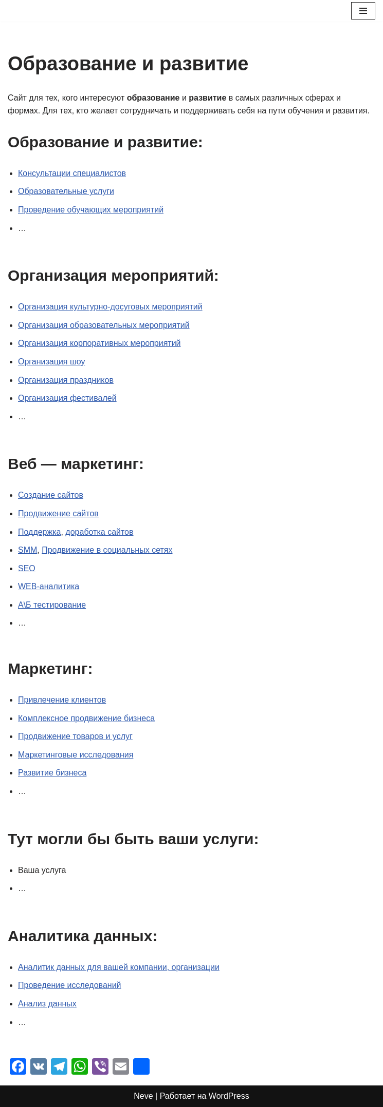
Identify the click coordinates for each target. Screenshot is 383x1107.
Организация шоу (51, 361)
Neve (143, 1096)
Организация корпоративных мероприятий (99, 343)
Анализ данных (47, 1003)
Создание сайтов (50, 495)
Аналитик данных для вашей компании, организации (119, 967)
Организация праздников (66, 380)
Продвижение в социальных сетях (107, 550)
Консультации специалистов (72, 173)
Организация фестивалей (67, 398)
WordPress (229, 1096)
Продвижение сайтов (58, 513)
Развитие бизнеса (52, 772)
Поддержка (39, 532)
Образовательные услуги (66, 191)
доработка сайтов (99, 532)
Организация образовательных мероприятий (104, 325)
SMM (27, 550)
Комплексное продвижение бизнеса (86, 718)
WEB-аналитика (48, 586)
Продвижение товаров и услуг (75, 736)
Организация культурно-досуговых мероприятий (110, 306)
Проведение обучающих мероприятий (90, 209)
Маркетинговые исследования (75, 754)
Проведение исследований (69, 985)
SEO (26, 568)
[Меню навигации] (363, 11)
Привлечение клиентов (62, 699)
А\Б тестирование (52, 604)
